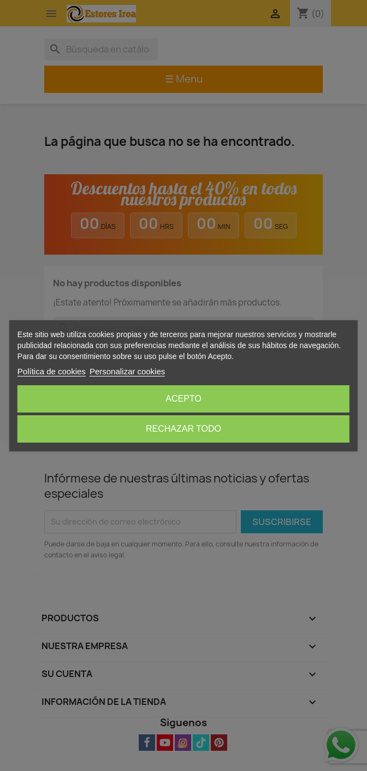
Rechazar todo (183, 428)
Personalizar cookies (127, 371)
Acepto (183, 398)
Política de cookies (51, 371)
